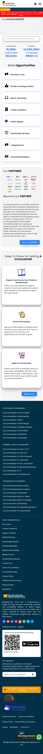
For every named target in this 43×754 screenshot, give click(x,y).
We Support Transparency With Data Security (21, 690)
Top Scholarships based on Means (16, 489)
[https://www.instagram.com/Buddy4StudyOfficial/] (20, 621)
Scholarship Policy (9, 572)
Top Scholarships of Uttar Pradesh (16, 413)
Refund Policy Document (25, 722)
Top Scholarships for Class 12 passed (17, 456)
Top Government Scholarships (15, 503)
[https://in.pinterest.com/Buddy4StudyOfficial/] (16, 621)
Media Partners (8, 537)
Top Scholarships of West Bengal (16, 423)
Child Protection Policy (11, 580)
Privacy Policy (8, 576)
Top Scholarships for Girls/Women (16, 474)
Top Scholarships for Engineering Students (19, 507)
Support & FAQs (9, 533)
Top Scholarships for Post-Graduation (18, 463)
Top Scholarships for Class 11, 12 (15, 453)
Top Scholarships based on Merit (16, 486)
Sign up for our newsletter (20, 674)
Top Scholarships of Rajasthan (15, 434)
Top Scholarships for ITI (12, 471)
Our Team (6, 524)
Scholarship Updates (11, 559)
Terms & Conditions (10, 567)
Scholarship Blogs (9, 546)
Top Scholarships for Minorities (15, 493)
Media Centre (8, 554)
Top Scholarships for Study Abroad (16, 511)
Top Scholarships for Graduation (15, 460)
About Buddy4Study (10, 520)
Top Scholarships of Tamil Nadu (15, 430)
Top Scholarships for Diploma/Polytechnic (19, 467)
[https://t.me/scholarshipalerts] (32, 621)
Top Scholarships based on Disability (17, 500)
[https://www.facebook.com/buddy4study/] (4, 621)
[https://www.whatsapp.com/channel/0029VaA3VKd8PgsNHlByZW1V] (24, 621)
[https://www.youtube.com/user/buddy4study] (8, 621)
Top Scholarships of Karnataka (15, 438)
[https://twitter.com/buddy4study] (28, 621)
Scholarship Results (10, 541)
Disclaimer (6, 589)
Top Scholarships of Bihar (13, 420)
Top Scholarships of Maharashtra (16, 416)
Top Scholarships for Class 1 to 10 (16, 449)
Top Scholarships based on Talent (16, 496)
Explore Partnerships (10, 550)
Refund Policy (8, 585)
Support (20, 627)
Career (5, 727)
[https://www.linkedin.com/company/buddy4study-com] (12, 621)
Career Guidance (9, 528)
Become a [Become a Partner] (29, 242)
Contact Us (7, 563)
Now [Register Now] (29, 394)
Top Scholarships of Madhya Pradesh (17, 427)
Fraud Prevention (9, 716)
